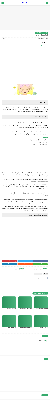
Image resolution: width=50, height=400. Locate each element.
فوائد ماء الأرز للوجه (11, 308)
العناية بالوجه (39, 32)
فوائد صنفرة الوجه (41, 47)
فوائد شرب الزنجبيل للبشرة (25, 327)
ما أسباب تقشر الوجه (43, 327)
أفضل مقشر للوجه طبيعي (42, 308)
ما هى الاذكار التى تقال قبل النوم (40, 144)
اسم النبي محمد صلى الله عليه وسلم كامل (37, 141)
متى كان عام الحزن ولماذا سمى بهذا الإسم (38, 139)
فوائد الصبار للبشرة (11, 327)
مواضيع (25, 2)
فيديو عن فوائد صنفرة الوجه (39, 49)
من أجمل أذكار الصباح (42, 142)
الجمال (45, 32)
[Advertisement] (25, 18)
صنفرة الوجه (42, 45)
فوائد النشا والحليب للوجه (26, 308)
